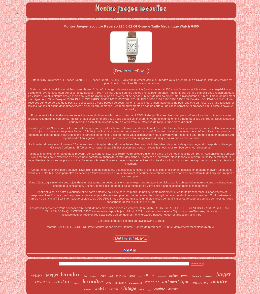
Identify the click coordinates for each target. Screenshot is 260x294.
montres (121, 275)
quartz (76, 283)
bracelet (152, 282)
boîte (141, 289)
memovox (200, 282)
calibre (173, 275)
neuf (149, 290)
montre (219, 281)
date (85, 276)
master (62, 282)
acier (149, 274)
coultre (159, 289)
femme (87, 289)
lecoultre (93, 281)
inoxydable (161, 276)
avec (108, 282)
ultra (132, 275)
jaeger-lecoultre (62, 274)
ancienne (120, 282)
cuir (139, 276)
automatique (176, 282)
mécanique (208, 276)
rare (103, 275)
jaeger (223, 274)
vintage (128, 288)
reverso (42, 281)
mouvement (135, 283)
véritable (36, 275)
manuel (94, 276)
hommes (196, 276)
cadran (113, 289)
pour (185, 275)
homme (173, 289)
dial (111, 276)
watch (100, 288)
